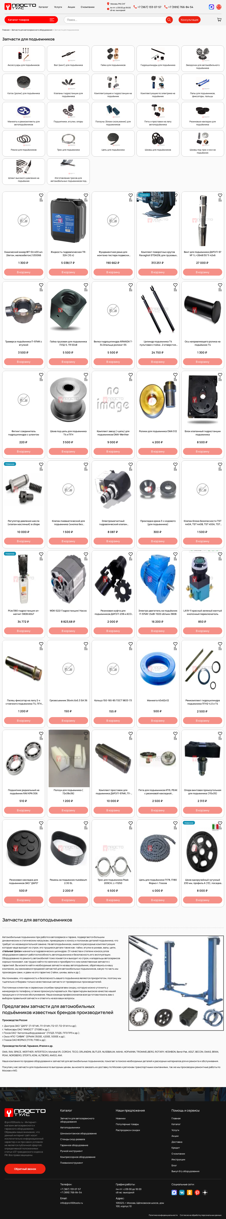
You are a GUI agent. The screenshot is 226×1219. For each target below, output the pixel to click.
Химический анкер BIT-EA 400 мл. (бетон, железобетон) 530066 (23, 253)
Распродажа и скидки (128, 1130)
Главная (176, 1118)
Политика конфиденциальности (163, 1215)
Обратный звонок (25, 1169)
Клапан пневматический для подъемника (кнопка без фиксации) (68, 524)
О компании (87, 6)
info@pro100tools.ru (71, 1203)
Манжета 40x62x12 (158, 700)
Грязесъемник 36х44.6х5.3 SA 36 (68, 700)
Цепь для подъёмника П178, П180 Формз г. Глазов (158, 881)
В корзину (23, 272)
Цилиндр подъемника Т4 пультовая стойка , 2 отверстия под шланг (158, 345)
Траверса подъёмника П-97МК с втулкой (23, 343)
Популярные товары (127, 1124)
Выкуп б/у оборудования (185, 1171)
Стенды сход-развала (72, 1139)
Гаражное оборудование (74, 1145)
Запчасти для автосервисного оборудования (77, 1120)
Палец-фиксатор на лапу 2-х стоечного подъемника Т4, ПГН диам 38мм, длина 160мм (24, 704)
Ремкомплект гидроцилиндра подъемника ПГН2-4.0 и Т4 (203, 702)
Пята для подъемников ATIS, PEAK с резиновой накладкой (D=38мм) (157, 793)
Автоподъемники (70, 1127)
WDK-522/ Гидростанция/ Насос (68, 610)
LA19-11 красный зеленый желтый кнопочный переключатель (202, 612)
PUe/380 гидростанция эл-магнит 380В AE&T (23, 612)
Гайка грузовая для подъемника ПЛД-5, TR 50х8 (68, 343)
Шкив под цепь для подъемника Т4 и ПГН (68, 433)
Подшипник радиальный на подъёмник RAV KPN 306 (23, 791)
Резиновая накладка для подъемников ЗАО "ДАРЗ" (23, 881)
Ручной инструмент (71, 1151)
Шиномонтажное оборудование (78, 1133)
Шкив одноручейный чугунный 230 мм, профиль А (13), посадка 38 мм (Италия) (202, 883)
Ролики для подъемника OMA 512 (158, 431)
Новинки (121, 1118)
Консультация (189, 19)
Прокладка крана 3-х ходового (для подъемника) (158, 522)
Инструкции (178, 1159)
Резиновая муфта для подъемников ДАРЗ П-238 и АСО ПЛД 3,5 (113, 614)
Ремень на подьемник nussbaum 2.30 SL (68, 881)
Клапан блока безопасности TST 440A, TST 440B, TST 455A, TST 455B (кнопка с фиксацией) (202, 524)
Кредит (176, 1147)
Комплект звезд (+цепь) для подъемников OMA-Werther (113, 433)
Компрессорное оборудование (77, 1157)
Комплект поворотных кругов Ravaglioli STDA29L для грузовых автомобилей (158, 255)
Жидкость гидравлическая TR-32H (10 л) (68, 253)
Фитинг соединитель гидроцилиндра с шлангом (23, 433)
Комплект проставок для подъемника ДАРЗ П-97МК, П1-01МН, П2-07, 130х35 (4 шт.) (113, 793)
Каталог (43, 6)
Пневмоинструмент (71, 1162)
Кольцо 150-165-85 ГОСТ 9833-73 (113, 700)
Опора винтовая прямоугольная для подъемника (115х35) (202, 791)
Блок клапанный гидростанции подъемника (203, 433)
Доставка (177, 1142)
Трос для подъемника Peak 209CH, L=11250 (113, 881)
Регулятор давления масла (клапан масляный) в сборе (24, 522)
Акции (71, 6)
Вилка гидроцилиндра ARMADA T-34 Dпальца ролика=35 (113, 343)
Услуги (58, 6)
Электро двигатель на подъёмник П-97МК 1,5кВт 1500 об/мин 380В (157, 612)
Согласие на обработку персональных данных (200, 1215)
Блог (174, 1165)
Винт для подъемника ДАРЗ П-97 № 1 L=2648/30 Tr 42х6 (202, 253)
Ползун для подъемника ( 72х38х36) (68, 791)
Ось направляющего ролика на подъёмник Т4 (203, 343)
